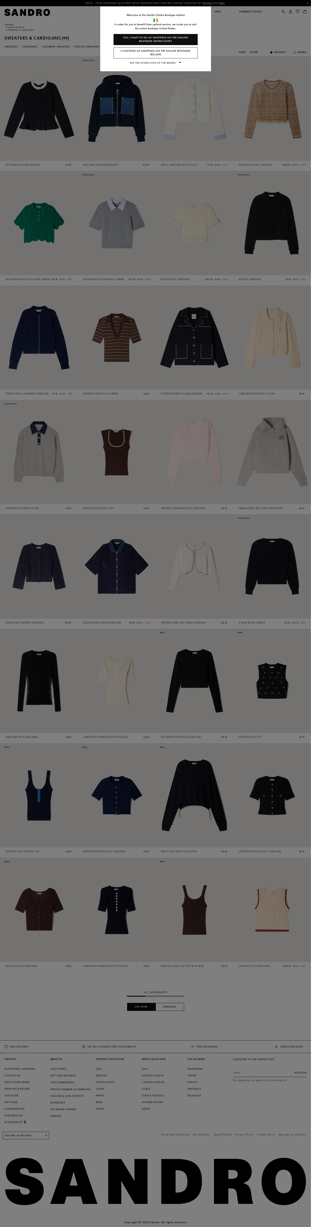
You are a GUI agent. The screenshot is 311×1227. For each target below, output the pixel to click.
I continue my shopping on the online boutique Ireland (155, 53)
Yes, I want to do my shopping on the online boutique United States (155, 39)
